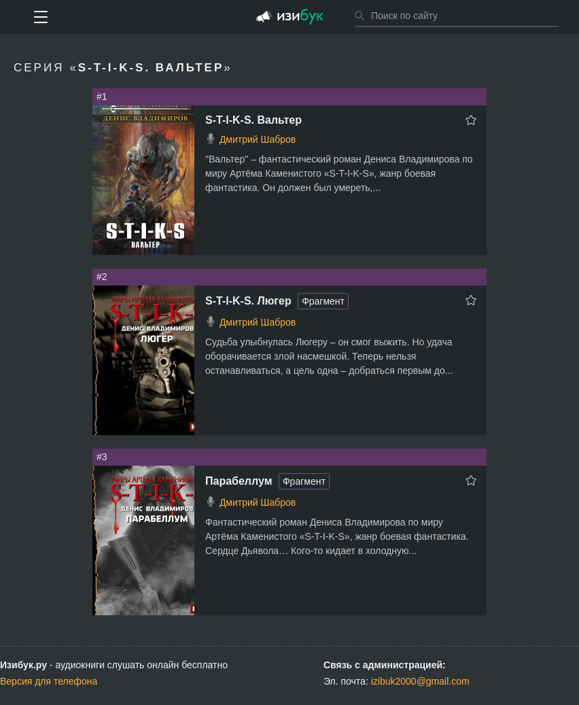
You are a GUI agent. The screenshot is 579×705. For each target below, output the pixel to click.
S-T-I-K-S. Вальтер (253, 120)
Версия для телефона (48, 681)
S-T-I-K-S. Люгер (248, 301)
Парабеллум (239, 481)
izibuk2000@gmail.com (420, 681)
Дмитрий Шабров (258, 139)
